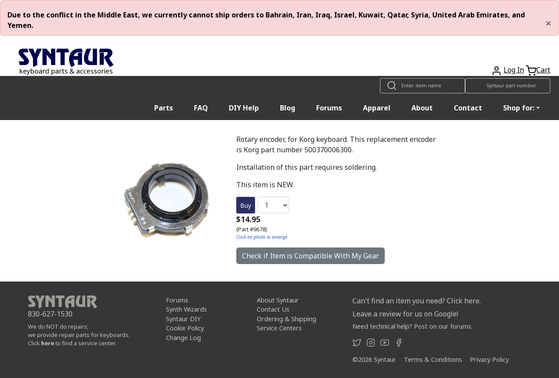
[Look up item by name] (422, 85)
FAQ (201, 108)
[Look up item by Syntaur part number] (507, 85)
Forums (329, 108)
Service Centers (279, 328)
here (47, 343)
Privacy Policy (489, 359)
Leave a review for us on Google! (405, 314)
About (422, 108)
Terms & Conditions (433, 359)
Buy (245, 205)
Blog (287, 108)
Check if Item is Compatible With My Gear (310, 256)
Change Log (183, 337)
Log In (514, 70)
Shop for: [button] (519, 108)
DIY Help (244, 108)
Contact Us (273, 309)
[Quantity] (273, 205)
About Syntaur (278, 300)
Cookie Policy (185, 328)
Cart (543, 70)
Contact (468, 108)
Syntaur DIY (183, 319)
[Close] (548, 23)
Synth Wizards (186, 309)
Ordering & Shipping (286, 319)
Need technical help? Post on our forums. (412, 326)
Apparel (376, 108)
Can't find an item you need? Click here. (416, 301)
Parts (163, 108)
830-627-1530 (50, 314)
